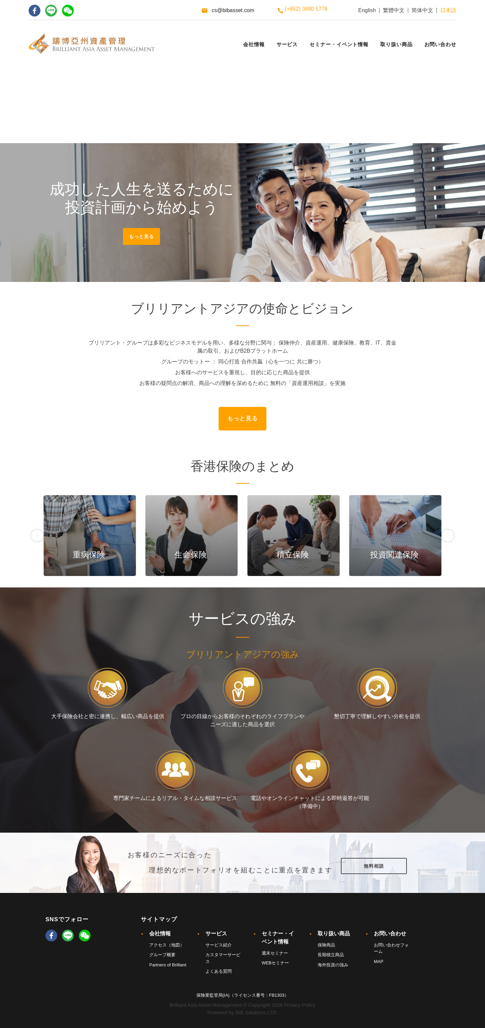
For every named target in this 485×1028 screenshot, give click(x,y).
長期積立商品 (331, 954)
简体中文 (422, 10)
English (367, 10)
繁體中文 (394, 10)
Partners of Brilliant (167, 964)
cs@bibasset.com (233, 10)
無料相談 (374, 866)
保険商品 (326, 944)
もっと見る (141, 236)
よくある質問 (218, 971)
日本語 (448, 10)
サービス (216, 933)
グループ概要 (162, 954)
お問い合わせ (390, 933)
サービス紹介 (218, 944)
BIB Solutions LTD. (256, 1012)
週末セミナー (275, 953)
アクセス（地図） (166, 944)
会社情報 (160, 933)
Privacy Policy (299, 1005)
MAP (378, 961)
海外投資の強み (333, 964)
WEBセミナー (275, 962)
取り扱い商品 (334, 933)
